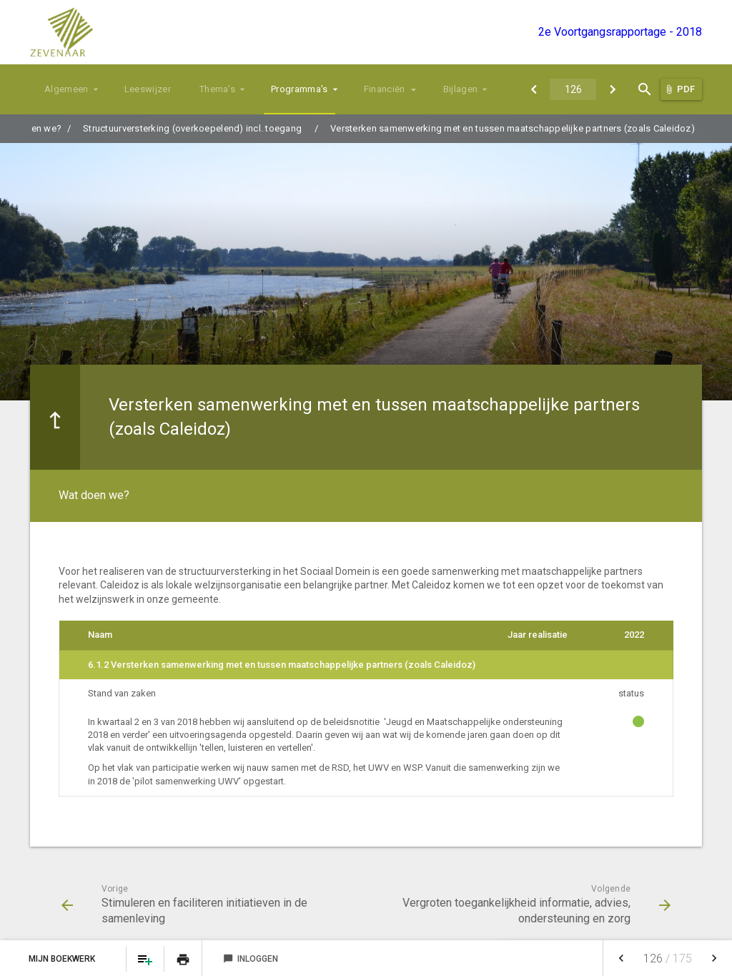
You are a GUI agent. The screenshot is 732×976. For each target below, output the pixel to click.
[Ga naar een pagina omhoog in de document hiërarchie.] (55, 417)
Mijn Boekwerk (63, 959)
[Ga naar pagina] (573, 89)
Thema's (217, 89)
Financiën (384, 89)
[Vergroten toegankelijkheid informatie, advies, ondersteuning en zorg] (612, 89)
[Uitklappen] (414, 89)
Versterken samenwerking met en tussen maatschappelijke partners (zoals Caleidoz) (512, 128)
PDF (686, 89)
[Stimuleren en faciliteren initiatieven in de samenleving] (534, 89)
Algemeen (66, 89)
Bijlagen (460, 89)
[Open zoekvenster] (644, 89)
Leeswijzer (147, 89)
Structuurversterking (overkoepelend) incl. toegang (192, 128)
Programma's (299, 89)
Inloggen (250, 959)
